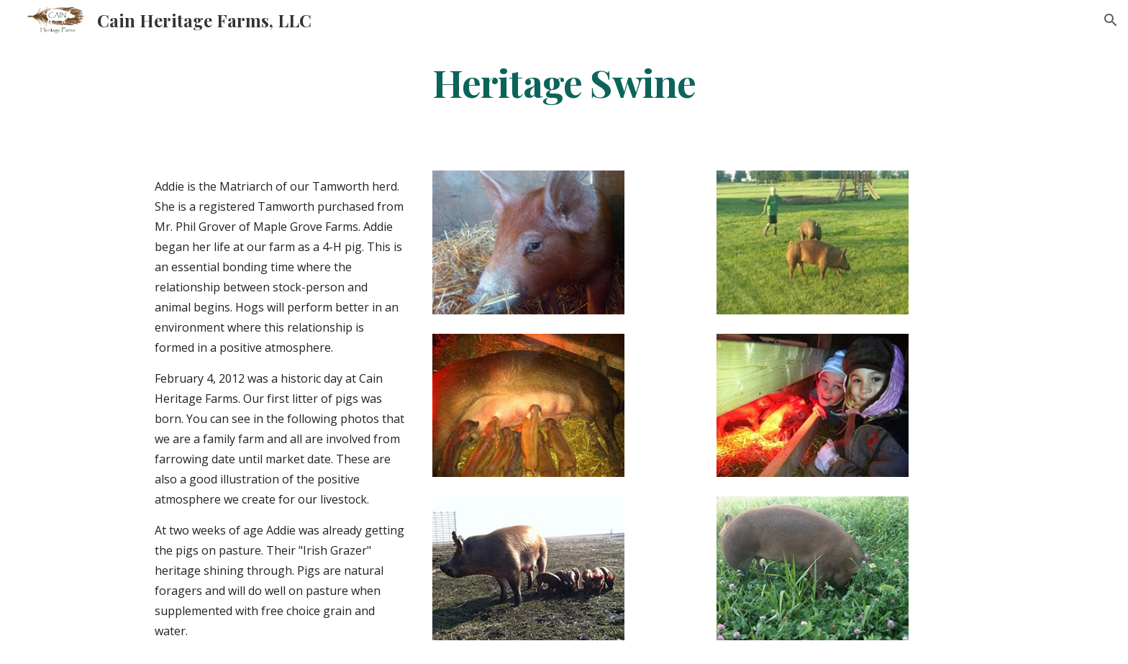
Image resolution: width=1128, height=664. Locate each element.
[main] (564, 81)
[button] (1110, 20)
